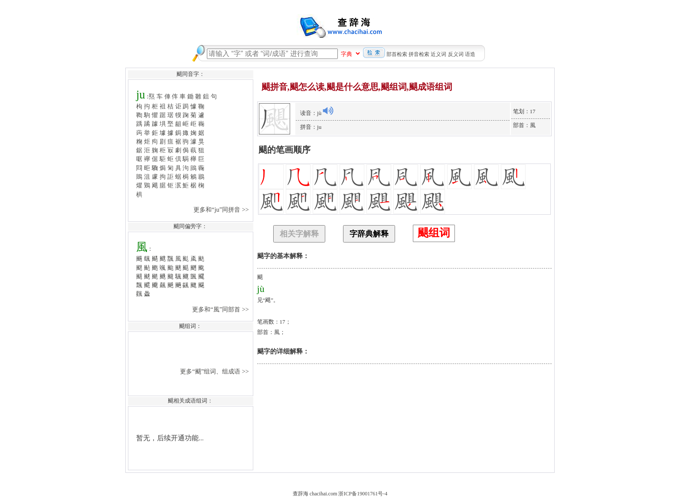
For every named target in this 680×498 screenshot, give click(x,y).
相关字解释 (299, 233)
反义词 (456, 54)
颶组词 (434, 233)
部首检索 (396, 54)
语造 (470, 54)
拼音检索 (419, 54)
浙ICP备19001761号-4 (362, 494)
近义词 (438, 54)
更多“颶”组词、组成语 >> (215, 371)
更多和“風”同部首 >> (221, 309)
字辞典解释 (369, 233)
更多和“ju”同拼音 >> (221, 209)
